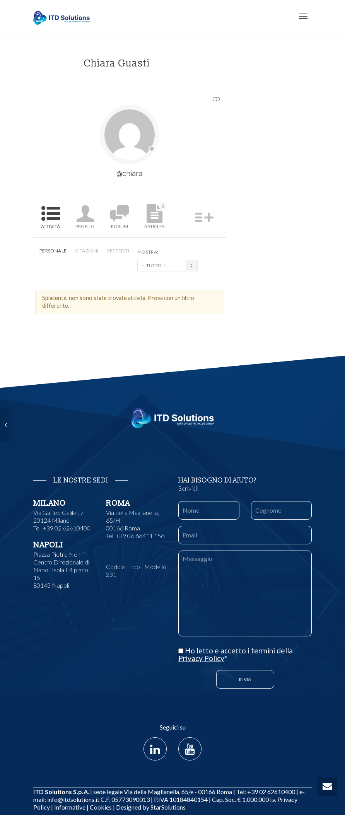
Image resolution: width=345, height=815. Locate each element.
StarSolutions (167, 807)
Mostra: (148, 252)
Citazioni (86, 251)
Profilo (85, 226)
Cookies (101, 807)
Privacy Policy (201, 658)
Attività (50, 226)
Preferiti (118, 251)
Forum (119, 226)
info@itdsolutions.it (73, 799)
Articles (155, 215)
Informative (69, 807)
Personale (53, 251)
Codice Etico (123, 566)
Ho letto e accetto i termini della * (235, 654)
